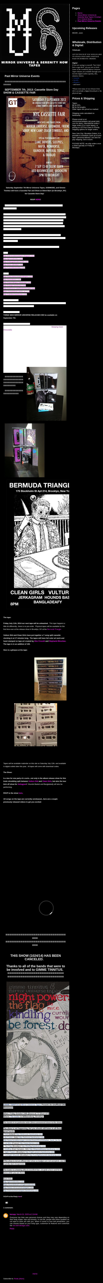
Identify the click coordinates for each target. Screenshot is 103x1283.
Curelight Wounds (12, 1155)
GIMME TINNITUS (11, 1105)
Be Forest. (9, 1137)
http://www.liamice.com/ (29, 1143)
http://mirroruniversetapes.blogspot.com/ (18, 256)
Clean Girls (47, 781)
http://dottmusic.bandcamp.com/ (29, 1134)
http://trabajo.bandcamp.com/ (14, 285)
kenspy (13, 1214)
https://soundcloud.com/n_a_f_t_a (16, 291)
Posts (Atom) (19, 1279)
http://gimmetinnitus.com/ (13, 259)
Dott (6, 1134)
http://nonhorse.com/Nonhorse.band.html (19, 288)
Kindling (8, 1149)
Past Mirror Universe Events (89, 21)
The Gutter (15, 1116)
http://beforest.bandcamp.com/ (31, 1137)
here (20, 793)
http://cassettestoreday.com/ (14, 268)
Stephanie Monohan (57, 641)
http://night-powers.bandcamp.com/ (40, 1152)
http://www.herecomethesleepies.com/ (18, 276)
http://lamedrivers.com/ (12, 279)
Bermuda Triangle (54, 629)
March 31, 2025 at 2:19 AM (27, 1214)
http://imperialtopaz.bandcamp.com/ (17, 282)
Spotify (75, 80)
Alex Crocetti (39, 641)
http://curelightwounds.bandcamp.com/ (45, 1155)
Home (35, 1274)
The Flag (8, 1146)
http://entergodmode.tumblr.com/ (15, 262)
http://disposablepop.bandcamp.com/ (44, 1149)
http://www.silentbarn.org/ (13, 265)
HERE (38, 200)
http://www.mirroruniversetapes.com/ (18, 1188)
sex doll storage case (21, 1225)
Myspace (76, 82)
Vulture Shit (33, 781)
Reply (12, 1229)
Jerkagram (22, 784)
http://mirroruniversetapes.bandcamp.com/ (20, 1190)
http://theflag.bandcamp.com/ (33, 1146)
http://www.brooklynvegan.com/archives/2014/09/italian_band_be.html (32, 1140)
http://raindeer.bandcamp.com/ (15, 294)
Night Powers (10, 1152)
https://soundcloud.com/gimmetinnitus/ (19, 1185)
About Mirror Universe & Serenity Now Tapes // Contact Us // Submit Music (89, 17)
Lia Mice (8, 1143)
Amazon (76, 78)
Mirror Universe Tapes (31, 1105)
